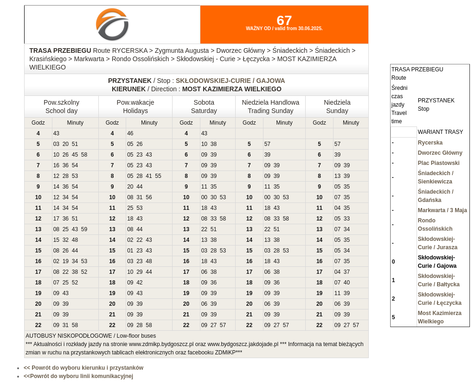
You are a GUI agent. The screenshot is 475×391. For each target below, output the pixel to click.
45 (75, 154)
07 (337, 197)
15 (56, 240)
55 (158, 176)
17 (56, 218)
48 (75, 240)
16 (56, 165)
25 (130, 208)
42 (139, 282)
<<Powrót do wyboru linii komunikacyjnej (78, 376)
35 (214, 186)
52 (84, 272)
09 (204, 154)
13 (337, 176)
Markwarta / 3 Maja (442, 210)
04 (337, 208)
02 (130, 240)
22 (204, 229)
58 (84, 154)
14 (56, 186)
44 (139, 186)
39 (214, 154)
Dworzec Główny (440, 153)
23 (139, 154)
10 (204, 144)
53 (75, 176)
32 (66, 240)
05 (130, 144)
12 (56, 176)
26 (139, 144)
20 (66, 144)
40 (347, 282)
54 (75, 165)
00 (204, 197)
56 (149, 197)
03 (56, 144)
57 (267, 144)
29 (139, 272)
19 (66, 261)
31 (139, 197)
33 (214, 218)
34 (66, 197)
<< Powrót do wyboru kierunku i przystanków (83, 368)
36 (66, 165)
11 (204, 186)
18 (204, 208)
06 (204, 272)
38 (214, 144)
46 (130, 133)
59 (84, 229)
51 (75, 144)
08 (130, 197)
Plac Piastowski (439, 163)
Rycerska (430, 142)
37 (347, 272)
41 (149, 176)
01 (130, 250)
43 (56, 133)
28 (66, 176)
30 (214, 197)
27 (214, 325)
